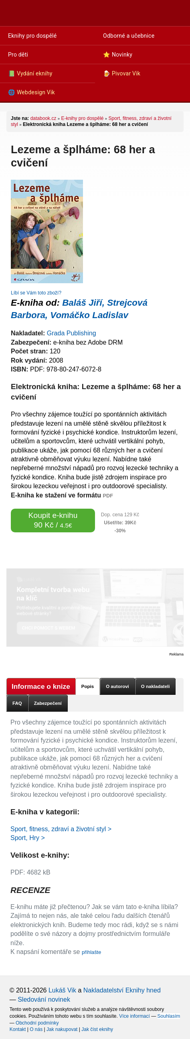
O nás (36, 1029)
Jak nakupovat (61, 1029)
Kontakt (18, 1029)
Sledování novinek (44, 999)
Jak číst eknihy (97, 1029)
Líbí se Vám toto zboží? (36, 293)
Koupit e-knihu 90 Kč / (53, 520)
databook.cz (43, 118)
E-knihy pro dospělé (82, 118)
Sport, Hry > (27, 837)
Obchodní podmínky (37, 1023)
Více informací (134, 1016)
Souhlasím (169, 1016)
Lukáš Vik (62, 990)
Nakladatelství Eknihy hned (122, 990)
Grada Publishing (71, 333)
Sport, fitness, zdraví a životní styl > (60, 829)
